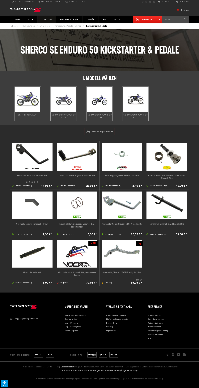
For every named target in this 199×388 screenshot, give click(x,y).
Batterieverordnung (156, 319)
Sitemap (109, 327)
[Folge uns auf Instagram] (154, 2)
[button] (4, 383)
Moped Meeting (71, 323)
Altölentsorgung (155, 315)
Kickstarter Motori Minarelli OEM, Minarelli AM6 (122, 224)
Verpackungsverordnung (158, 331)
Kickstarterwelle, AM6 (32, 272)
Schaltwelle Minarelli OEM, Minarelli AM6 (167, 224)
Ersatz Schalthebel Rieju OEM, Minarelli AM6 (77, 175)
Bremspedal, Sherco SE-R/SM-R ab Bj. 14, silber (122, 272)
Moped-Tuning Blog (73, 327)
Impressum (111, 331)
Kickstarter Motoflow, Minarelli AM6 (32, 175)
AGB (149, 338)
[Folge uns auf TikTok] (142, 2)
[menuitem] (23, 2)
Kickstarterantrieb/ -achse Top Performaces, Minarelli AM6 (166, 177)
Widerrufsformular (155, 334)
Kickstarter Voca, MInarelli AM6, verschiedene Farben (77, 274)
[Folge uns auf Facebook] (146, 2)
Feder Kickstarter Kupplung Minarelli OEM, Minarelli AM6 (77, 225)
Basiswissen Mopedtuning (76, 315)
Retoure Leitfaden (155, 323)
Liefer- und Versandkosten (117, 319)
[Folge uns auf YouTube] (150, 2)
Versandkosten (67, 367)
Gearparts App (71, 319)
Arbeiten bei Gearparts (116, 315)
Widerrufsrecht (154, 327)
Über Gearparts (71, 331)
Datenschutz (111, 323)
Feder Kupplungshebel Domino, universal (122, 175)
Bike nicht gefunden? (99, 131)
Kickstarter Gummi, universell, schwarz (32, 224)
